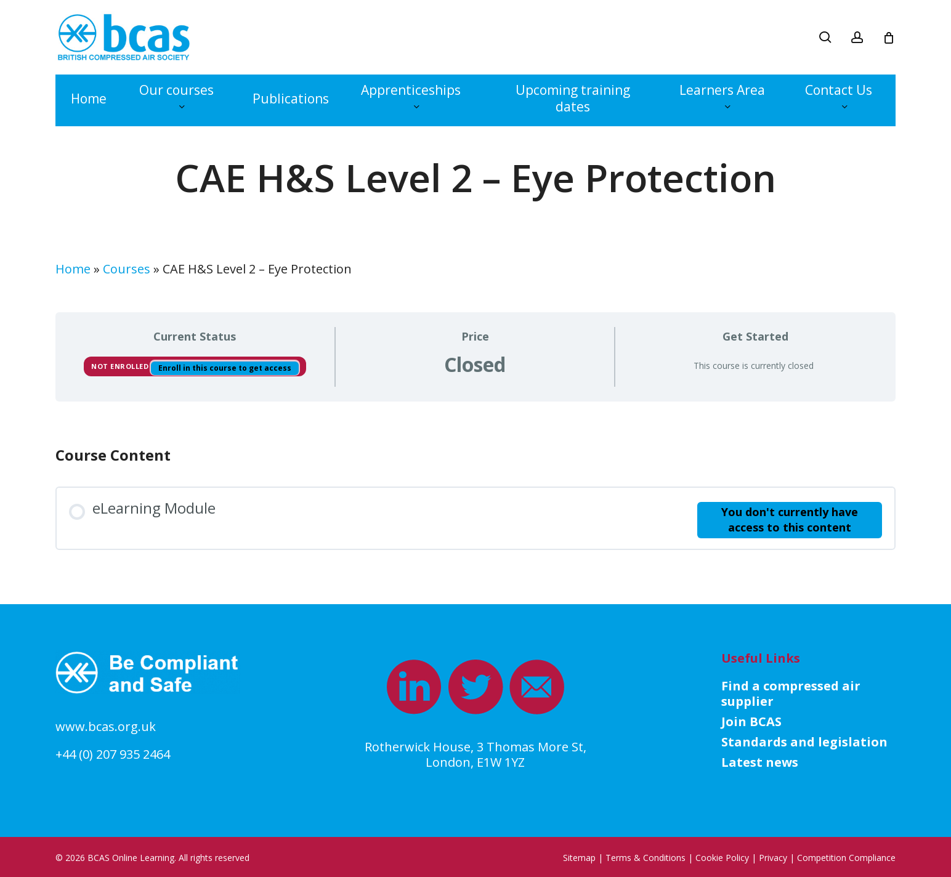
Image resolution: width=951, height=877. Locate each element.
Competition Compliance (846, 857)
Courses (126, 269)
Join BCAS (751, 721)
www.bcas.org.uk (105, 726)
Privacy (773, 857)
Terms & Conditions (645, 857)
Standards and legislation (804, 742)
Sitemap (579, 857)
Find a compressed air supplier (790, 693)
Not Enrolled (121, 366)
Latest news (759, 762)
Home (73, 269)
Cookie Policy (722, 857)
